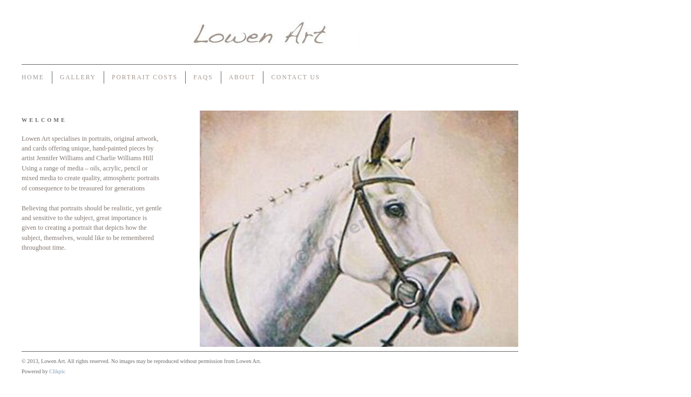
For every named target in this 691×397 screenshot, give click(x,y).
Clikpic (57, 371)
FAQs (203, 77)
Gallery (78, 77)
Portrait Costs (145, 77)
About (242, 77)
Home (33, 77)
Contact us (295, 77)
